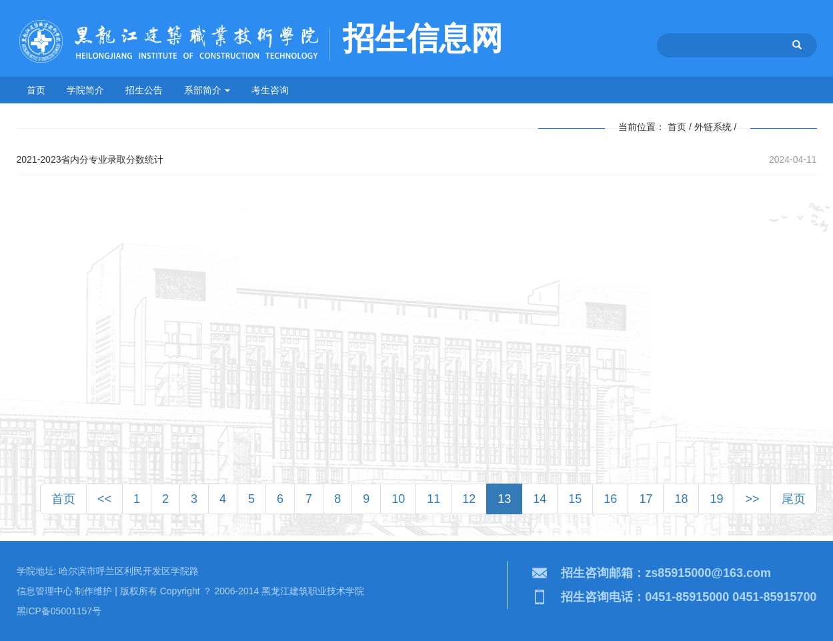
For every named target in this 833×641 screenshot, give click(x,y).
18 (681, 499)
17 (645, 499)
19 (716, 499)
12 (469, 499)
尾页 (794, 499)
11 (433, 499)
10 (398, 499)
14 (539, 499)
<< (104, 499)
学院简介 (85, 90)
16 (610, 499)
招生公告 (144, 90)
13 (504, 499)
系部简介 (207, 90)
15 (575, 499)
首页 (36, 90)
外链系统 (713, 126)
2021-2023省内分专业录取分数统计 (90, 159)
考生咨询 (270, 90)
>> (752, 499)
